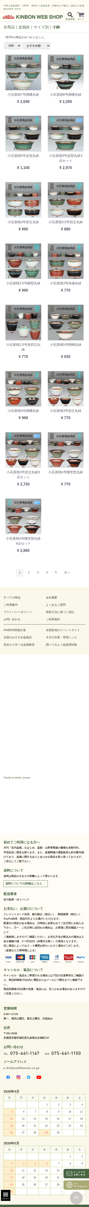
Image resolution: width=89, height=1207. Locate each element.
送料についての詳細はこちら (23, 883)
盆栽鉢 (24, 27)
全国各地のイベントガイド (63, 630)
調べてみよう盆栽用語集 (61, 644)
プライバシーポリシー (18, 612)
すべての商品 (12, 597)
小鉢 (56, 27)
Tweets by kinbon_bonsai (17, 777)
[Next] (67, 572)
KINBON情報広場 (15, 630)
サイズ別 (41, 27)
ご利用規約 (53, 619)
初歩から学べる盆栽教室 (19, 644)
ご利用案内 (11, 604)
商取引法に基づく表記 (60, 612)
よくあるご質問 (56, 604)
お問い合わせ (12, 619)
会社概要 (51, 597)
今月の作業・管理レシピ (61, 637)
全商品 (9, 27)
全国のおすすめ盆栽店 (18, 637)
